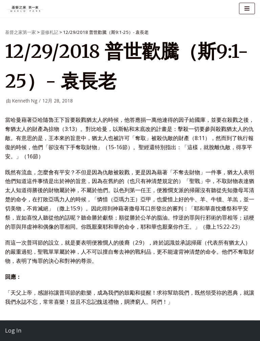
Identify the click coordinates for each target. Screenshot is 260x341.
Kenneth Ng (24, 100)
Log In (13, 330)
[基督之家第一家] (25, 9)
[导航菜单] (247, 8)
